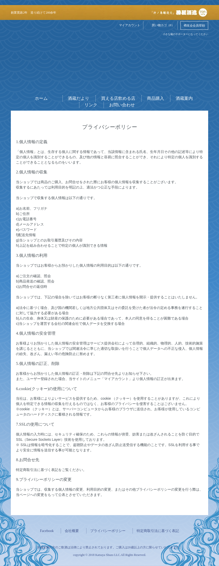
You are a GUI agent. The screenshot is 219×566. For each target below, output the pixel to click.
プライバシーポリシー (108, 531)
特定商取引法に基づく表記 (158, 531)
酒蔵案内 (184, 98)
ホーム (41, 98)
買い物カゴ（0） (160, 25)
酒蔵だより (78, 98)
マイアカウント (127, 25)
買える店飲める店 (118, 98)
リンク (90, 105)
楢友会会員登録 (194, 25)
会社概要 (72, 531)
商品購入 (155, 98)
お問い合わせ (122, 105)
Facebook (47, 531)
